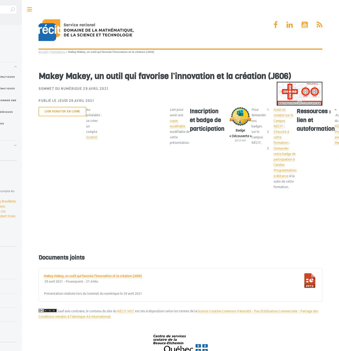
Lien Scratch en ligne (62, 111)
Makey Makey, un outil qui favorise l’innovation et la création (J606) (93, 276)
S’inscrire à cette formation (281, 137)
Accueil (43, 51)
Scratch (91, 137)
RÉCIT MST (125, 311)
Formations (58, 51)
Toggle (29, 9)
